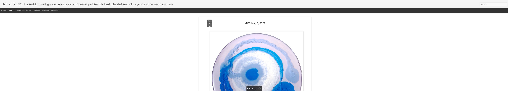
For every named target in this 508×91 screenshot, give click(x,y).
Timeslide (54, 10)
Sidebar (37, 10)
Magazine (21, 10)
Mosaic (29, 10)
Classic (4, 10)
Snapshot (45, 10)
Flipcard (12, 10)
